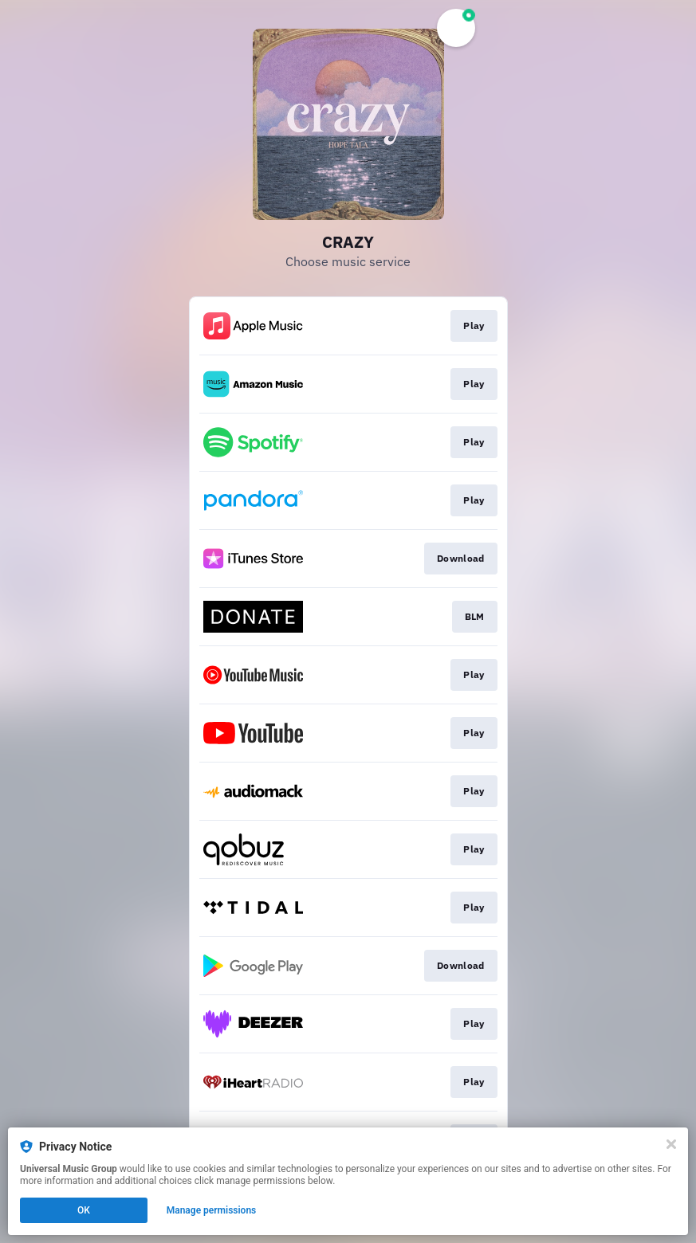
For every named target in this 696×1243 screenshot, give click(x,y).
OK (83, 1210)
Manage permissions (212, 1210)
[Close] (671, 1144)
